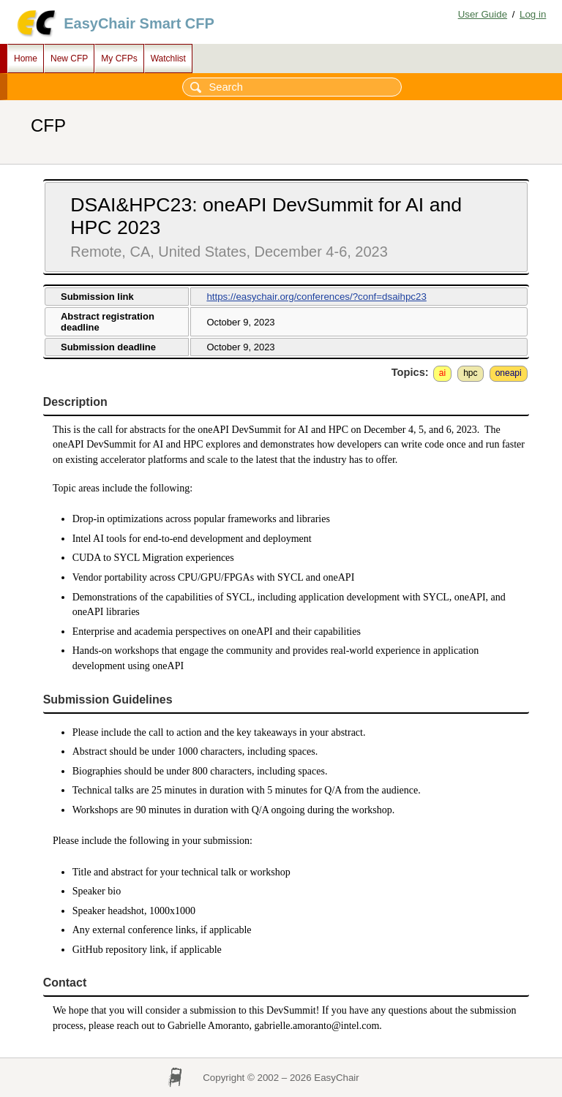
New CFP (69, 58)
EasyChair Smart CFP (139, 23)
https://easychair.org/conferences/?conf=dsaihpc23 (316, 296)
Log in (533, 14)
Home (25, 58)
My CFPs (119, 58)
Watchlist (168, 58)
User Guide (482, 14)
